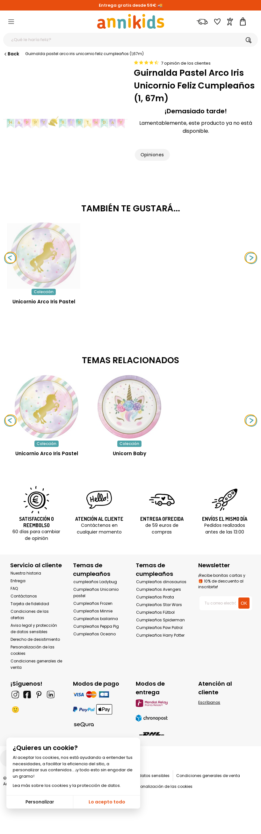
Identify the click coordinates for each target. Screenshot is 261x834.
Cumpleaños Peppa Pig (96, 626)
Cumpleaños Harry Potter (160, 635)
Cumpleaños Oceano (94, 634)
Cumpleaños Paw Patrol (159, 627)
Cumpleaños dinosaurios (161, 581)
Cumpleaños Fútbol (155, 612)
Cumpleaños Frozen (92, 603)
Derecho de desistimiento (35, 639)
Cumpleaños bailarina (95, 618)
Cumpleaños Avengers (158, 589)
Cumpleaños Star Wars (159, 604)
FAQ (14, 588)
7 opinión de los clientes (186, 63)
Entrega (18, 580)
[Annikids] (130, 21)
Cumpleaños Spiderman (160, 620)
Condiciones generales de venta (208, 775)
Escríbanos (209, 702)
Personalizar (39, 802)
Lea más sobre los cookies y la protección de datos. (67, 785)
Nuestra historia (26, 573)
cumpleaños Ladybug (95, 581)
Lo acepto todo (107, 802)
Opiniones (152, 155)
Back (11, 54)
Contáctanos (24, 596)
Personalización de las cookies (162, 786)
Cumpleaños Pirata (155, 597)
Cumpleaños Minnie (92, 611)
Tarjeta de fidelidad (30, 603)
